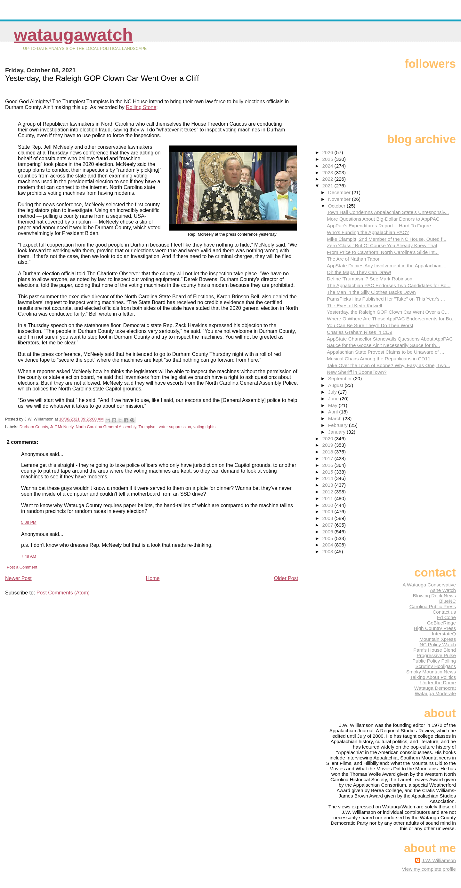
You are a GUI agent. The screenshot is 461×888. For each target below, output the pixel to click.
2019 (328, 445)
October (337, 205)
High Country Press (435, 628)
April (333, 411)
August (336, 385)
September (340, 378)
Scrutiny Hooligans (435, 666)
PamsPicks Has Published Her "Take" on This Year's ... (386, 299)
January (337, 432)
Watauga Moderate (435, 693)
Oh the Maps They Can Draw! (359, 272)
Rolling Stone (141, 107)
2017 (328, 458)
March (335, 418)
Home (153, 578)
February (338, 425)
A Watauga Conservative (429, 584)
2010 (328, 505)
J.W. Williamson (439, 860)
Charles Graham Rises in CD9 (359, 332)
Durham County (34, 426)
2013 (328, 485)
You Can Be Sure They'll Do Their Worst (370, 325)
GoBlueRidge (441, 622)
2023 (328, 172)
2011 (328, 498)
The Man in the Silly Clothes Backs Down (371, 292)
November (340, 199)
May (333, 405)
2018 (328, 451)
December (340, 192)
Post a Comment (22, 567)
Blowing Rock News (434, 595)
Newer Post (18, 578)
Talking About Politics (433, 677)
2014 (328, 478)
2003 (328, 551)
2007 (328, 525)
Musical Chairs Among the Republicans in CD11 (378, 358)
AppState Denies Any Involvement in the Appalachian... (386, 265)
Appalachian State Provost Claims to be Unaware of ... (385, 352)
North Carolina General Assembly (106, 426)
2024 (328, 166)
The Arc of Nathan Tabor (353, 259)
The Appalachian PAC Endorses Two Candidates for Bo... (388, 285)
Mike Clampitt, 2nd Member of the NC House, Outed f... (386, 239)
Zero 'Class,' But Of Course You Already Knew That (382, 245)
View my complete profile (429, 869)
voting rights (204, 426)
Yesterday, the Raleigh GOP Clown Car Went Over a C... (388, 312)
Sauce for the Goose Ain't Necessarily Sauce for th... (383, 345)
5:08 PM (28, 522)
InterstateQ (444, 633)
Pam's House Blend (434, 650)
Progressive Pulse (436, 655)
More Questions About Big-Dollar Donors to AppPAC (383, 219)
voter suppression (175, 426)
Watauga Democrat (435, 688)
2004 (328, 544)
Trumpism (147, 426)
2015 (328, 472)
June (334, 398)
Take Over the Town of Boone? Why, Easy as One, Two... (388, 365)
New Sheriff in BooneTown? (356, 372)
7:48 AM (28, 556)
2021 (328, 185)
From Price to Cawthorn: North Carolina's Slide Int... (383, 252)
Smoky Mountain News (431, 671)
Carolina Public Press (432, 606)
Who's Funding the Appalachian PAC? (368, 232)
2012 (328, 491)
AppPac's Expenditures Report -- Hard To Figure (379, 225)
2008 (328, 518)
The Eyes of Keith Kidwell (354, 305)
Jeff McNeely (62, 426)
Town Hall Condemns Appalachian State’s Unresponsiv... (388, 212)
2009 (328, 511)
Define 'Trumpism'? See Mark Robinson (369, 278)
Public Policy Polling (434, 661)
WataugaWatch (73, 34)
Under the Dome (438, 682)
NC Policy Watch (438, 644)
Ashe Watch (443, 590)
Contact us (444, 612)
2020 (328, 438)
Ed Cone (446, 617)
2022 (328, 179)
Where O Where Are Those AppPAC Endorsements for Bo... (391, 318)
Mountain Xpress (437, 639)
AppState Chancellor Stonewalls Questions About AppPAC (390, 339)
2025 (328, 159)
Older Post (286, 578)
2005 (328, 538)
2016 (328, 465)
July (333, 392)
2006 (328, 531)
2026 (328, 152)
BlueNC (447, 601)
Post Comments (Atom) (63, 592)
